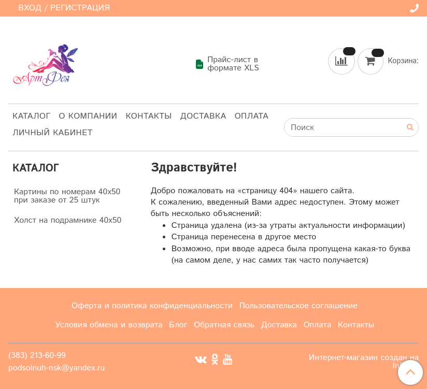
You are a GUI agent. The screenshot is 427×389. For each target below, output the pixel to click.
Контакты (148, 116)
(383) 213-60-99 (37, 356)
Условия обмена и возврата (109, 325)
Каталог (31, 116)
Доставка (203, 116)
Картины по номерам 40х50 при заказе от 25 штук (67, 196)
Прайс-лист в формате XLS (227, 64)
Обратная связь (224, 325)
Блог (178, 325)
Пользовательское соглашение (298, 306)
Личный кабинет (52, 133)
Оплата (252, 116)
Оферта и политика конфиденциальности (152, 306)
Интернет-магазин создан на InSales (364, 362)
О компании (88, 116)
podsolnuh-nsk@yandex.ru (56, 368)
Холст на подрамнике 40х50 (67, 220)
